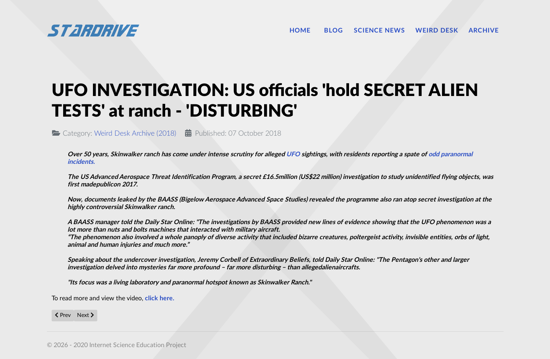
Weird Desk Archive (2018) (135, 133)
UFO (293, 154)
